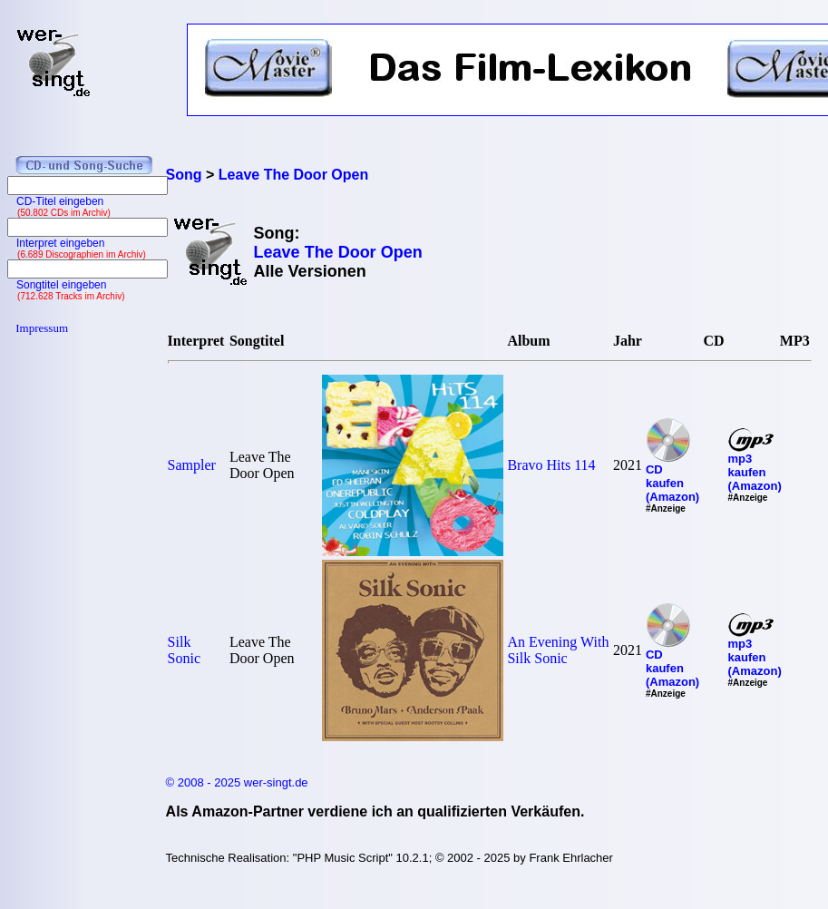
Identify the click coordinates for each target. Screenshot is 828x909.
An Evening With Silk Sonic (558, 650)
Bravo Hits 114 (551, 465)
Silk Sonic (184, 650)
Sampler (192, 465)
